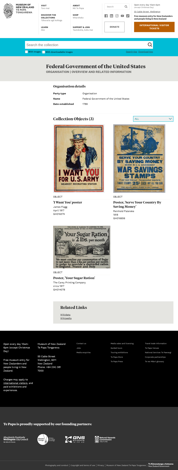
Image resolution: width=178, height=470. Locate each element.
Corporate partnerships (155, 357)
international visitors (15, 383)
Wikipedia (65, 318)
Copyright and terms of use (83, 465)
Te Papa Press (117, 361)
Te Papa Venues (152, 348)
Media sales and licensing (122, 343)
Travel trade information (156, 343)
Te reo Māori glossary (154, 361)
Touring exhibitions (119, 352)
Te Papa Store (117, 357)
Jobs (78, 348)
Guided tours (116, 348)
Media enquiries (83, 352)
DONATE (114, 26)
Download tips (145, 51)
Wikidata (65, 314)
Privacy (101, 465)
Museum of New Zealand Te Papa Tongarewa (126, 465)
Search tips (131, 51)
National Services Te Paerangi (158, 352)
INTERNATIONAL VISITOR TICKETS (154, 27)
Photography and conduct (56, 465)
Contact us (81, 343)
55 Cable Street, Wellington (147, 11)
